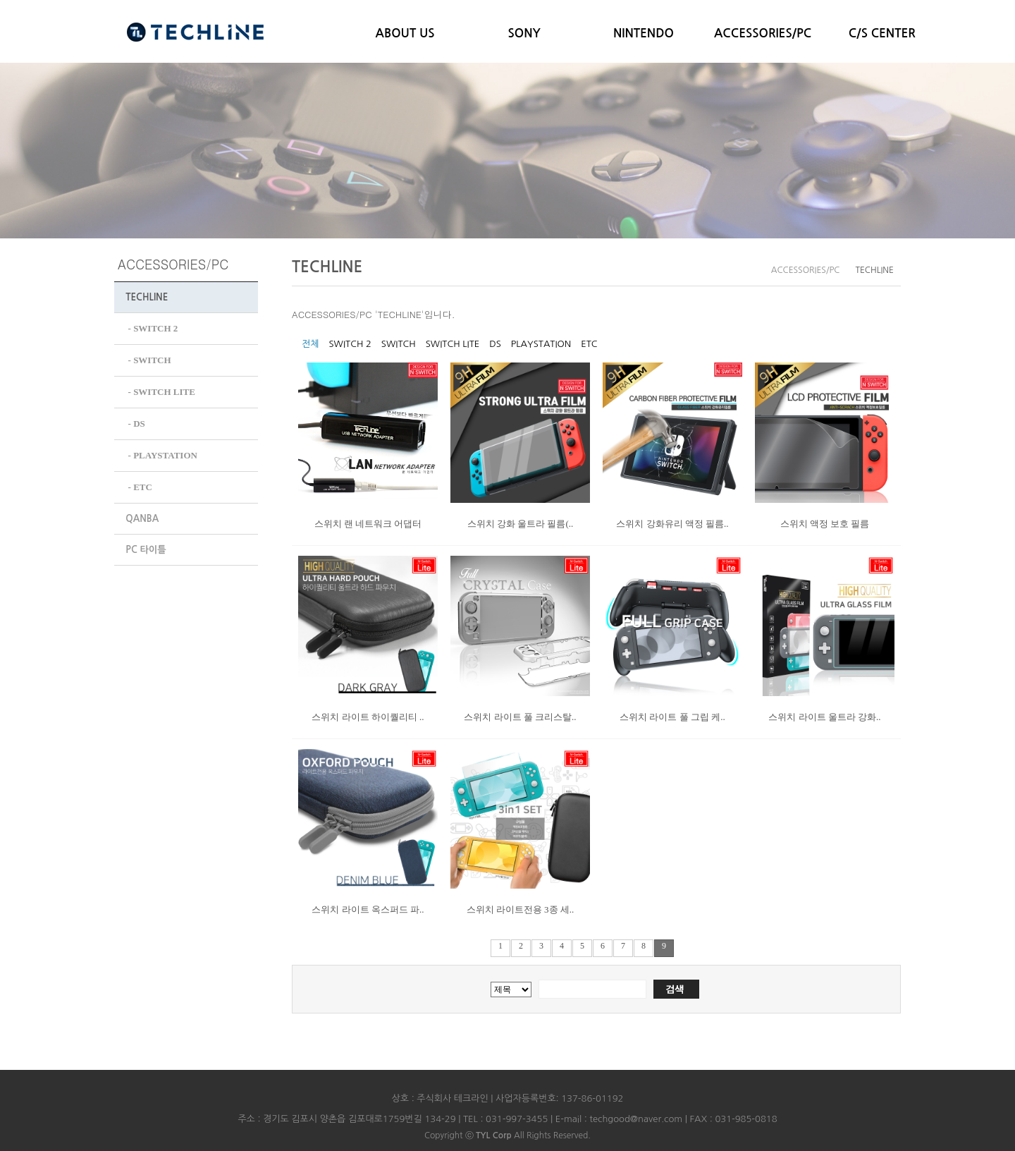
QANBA (142, 514)
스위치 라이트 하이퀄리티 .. (368, 717)
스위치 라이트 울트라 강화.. (824, 717)
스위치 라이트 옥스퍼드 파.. (368, 909)
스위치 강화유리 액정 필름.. (672, 523)
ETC (589, 343)
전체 (310, 343)
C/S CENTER (882, 33)
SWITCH (398, 343)
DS (495, 343)
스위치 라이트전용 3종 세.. (520, 909)
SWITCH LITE (453, 343)
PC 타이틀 (145, 545)
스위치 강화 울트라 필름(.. (520, 523)
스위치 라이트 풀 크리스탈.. (520, 717)
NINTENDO (643, 33)
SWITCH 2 (349, 343)
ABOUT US (405, 33)
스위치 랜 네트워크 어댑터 (368, 523)
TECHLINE (146, 297)
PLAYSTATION (541, 343)
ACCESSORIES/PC (762, 33)
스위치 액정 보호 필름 (825, 523)
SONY (524, 33)
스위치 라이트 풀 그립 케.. (672, 717)
